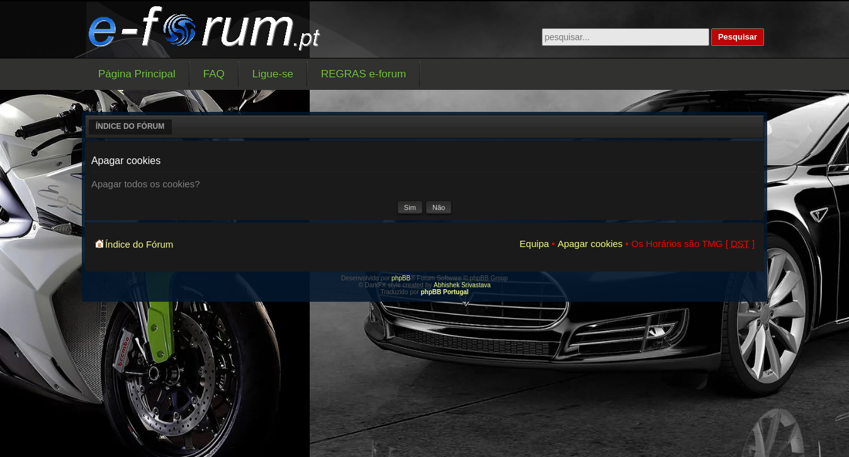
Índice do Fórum (130, 126)
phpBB (400, 278)
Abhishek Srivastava (462, 285)
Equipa (534, 243)
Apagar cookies (590, 243)
